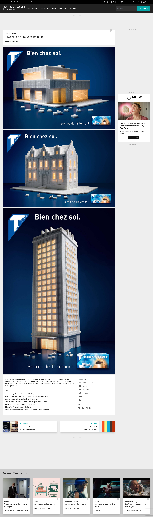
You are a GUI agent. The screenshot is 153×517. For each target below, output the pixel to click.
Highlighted (32, 8)
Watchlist (72, 8)
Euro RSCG (16, 41)
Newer (24, 424)
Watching (137, 2)
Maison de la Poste (71, 502)
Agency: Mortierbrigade (133, 511)
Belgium (84, 390)
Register (115, 2)
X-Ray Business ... (27, 429)
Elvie (36, 502)
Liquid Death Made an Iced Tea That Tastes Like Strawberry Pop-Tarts (133, 125)
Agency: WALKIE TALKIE (42, 508)
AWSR (97, 502)
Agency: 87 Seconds (72, 508)
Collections (62, 8)
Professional (43, 8)
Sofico (6, 502)
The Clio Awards (16, 2)
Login (106, 2)
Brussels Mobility (131, 502)
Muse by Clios (29, 2)
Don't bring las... (90, 429)
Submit (146, 2)
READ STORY (134, 138)
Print (82, 397)
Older (94, 424)
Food (82, 400)
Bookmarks (126, 2)
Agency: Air (98, 511)
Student (53, 8)
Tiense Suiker (10, 33)
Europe (83, 393)
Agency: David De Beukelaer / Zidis (16, 511)
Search (144, 8)
